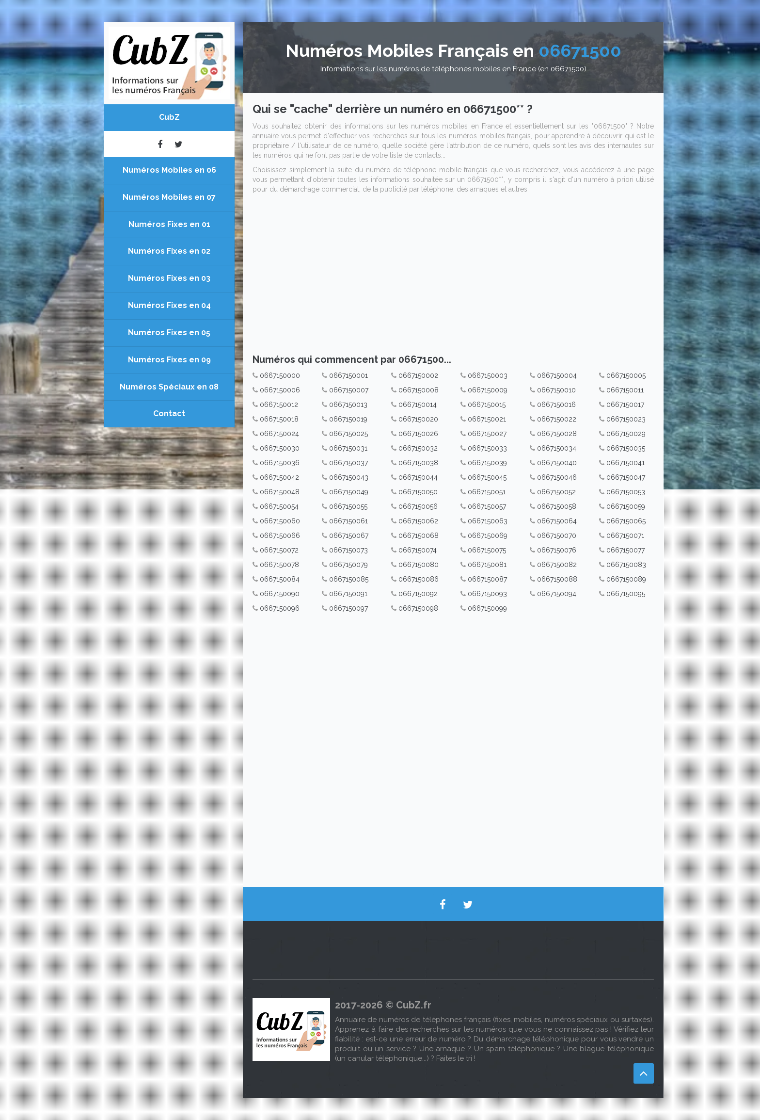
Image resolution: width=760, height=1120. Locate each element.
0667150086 (418, 579)
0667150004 (557, 375)
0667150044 (418, 477)
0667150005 (626, 375)
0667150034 (556, 448)
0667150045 (487, 477)
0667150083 (626, 564)
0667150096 (280, 608)
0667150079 (348, 564)
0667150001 (348, 375)
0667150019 (348, 419)
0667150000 (280, 375)
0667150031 (348, 448)
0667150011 (625, 390)
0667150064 (557, 521)
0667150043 (348, 477)
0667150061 (348, 521)
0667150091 (348, 594)
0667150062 (418, 521)
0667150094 (556, 594)
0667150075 (487, 550)
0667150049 (348, 492)
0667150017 (625, 404)
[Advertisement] (453, 276)
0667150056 (418, 506)
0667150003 (487, 375)
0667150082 (557, 564)
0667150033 (487, 448)
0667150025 (348, 434)
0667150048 (280, 492)
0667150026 (418, 434)
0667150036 (280, 463)
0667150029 (626, 434)
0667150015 (487, 404)
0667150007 (348, 390)
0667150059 (625, 506)
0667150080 (418, 564)
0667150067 (348, 535)
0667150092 (418, 594)
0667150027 (487, 434)
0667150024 (279, 434)
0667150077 (625, 550)
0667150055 (348, 506)
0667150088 (557, 579)
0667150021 (487, 419)
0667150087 (487, 579)
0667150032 (418, 448)
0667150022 (556, 419)
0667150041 (625, 463)
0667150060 (280, 521)
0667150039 (487, 463)
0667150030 (280, 448)
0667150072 (279, 550)
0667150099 (487, 608)
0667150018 (279, 419)
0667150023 (626, 419)
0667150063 (487, 521)
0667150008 (418, 390)
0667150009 (487, 390)
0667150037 (348, 463)
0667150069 (487, 535)
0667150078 (279, 564)
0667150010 (556, 390)
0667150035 (625, 448)
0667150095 (625, 594)
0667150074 (417, 550)
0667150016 (556, 404)
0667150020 (418, 419)
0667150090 (280, 594)
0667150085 (348, 579)
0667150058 (556, 506)
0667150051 (487, 492)
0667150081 (487, 564)
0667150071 (625, 535)
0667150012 (279, 404)
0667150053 (625, 492)
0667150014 (417, 404)
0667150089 (626, 579)
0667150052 (556, 492)
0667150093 (487, 594)
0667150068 (418, 535)
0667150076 (556, 550)
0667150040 (557, 463)
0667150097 (348, 608)
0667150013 (348, 404)
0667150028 (557, 434)
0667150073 (348, 550)
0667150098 (418, 608)
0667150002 (418, 375)
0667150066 (280, 535)
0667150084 (280, 579)
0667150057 (487, 506)
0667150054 (279, 506)
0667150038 (418, 463)
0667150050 (418, 492)
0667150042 (279, 477)
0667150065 (626, 521)
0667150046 (557, 477)
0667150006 (280, 390)
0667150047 (625, 477)
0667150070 (556, 535)
